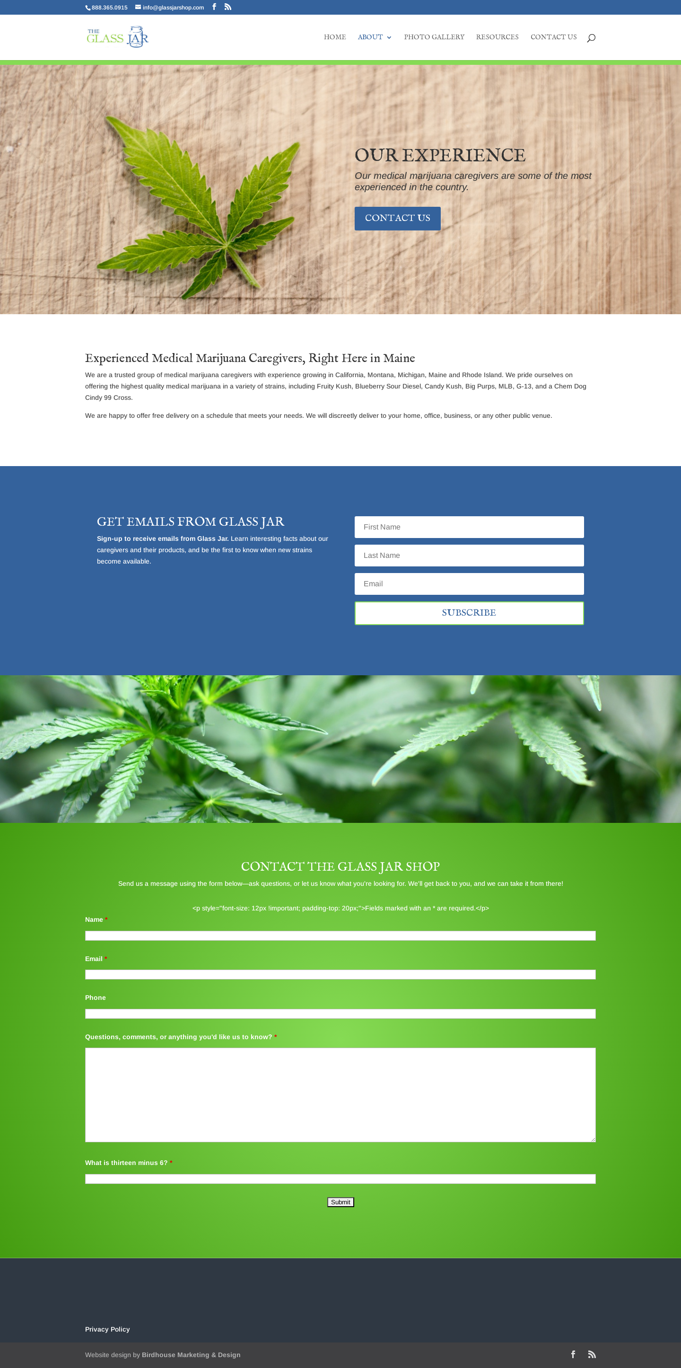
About (370, 38)
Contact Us (554, 38)
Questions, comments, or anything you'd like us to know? (181, 1037)
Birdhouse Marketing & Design (191, 1355)
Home (335, 38)
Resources (497, 38)
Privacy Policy (107, 1329)
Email (96, 958)
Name (96, 919)
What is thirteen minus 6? (128, 1162)
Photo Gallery (434, 38)
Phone (95, 997)
